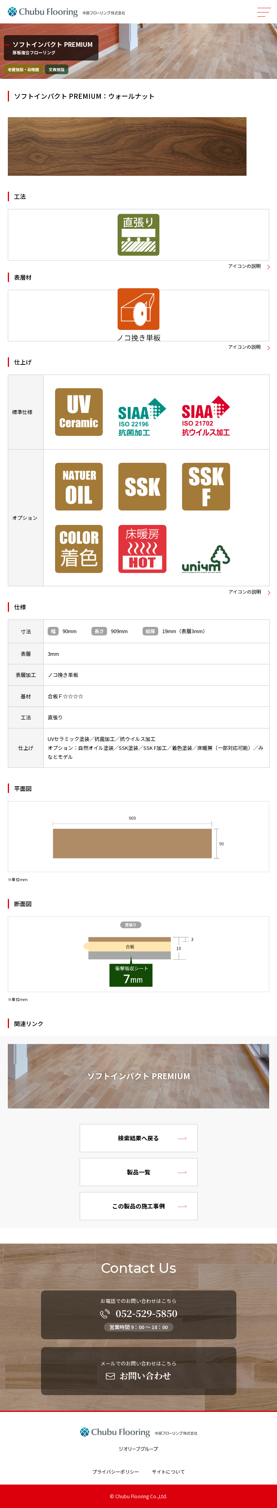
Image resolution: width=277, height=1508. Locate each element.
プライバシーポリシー (115, 1471)
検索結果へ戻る (138, 1138)
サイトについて (168, 1471)
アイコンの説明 (244, 266)
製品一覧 (138, 1172)
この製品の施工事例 (138, 1206)
